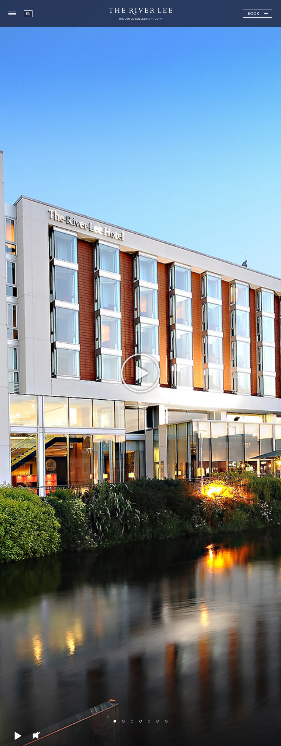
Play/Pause (19, 736)
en (28, 13)
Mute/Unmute (36, 736)
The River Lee (140, 13)
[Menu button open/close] (12, 13)
